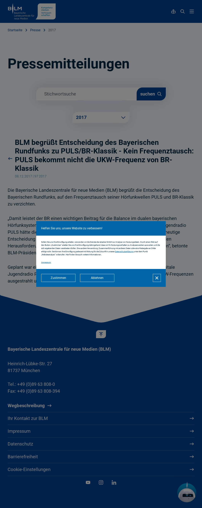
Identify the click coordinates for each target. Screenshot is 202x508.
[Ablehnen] (97, 278)
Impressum (46, 262)
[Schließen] (157, 278)
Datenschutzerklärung (124, 251)
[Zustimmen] (58, 278)
